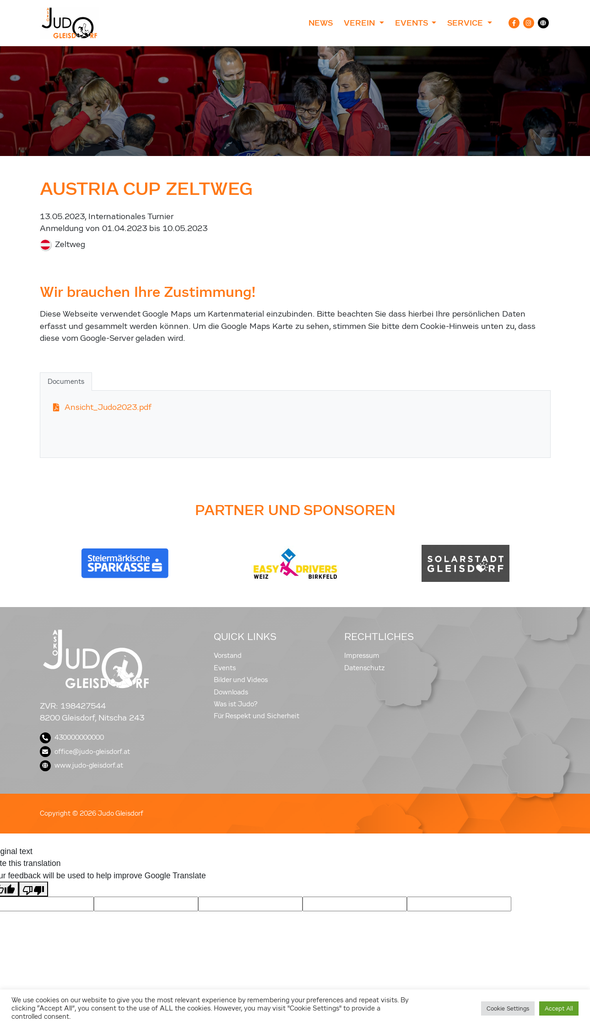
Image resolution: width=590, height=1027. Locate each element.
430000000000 (72, 737)
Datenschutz (364, 668)
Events (225, 668)
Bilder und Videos (241, 680)
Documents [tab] (66, 381)
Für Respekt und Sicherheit (256, 716)
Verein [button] (360, 23)
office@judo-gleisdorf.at (85, 751)
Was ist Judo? (236, 704)
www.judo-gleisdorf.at (81, 765)
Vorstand (228, 655)
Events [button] (412, 23)
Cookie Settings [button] (508, 1008)
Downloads (231, 692)
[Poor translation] (33, 889)
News (321, 23)
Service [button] (466, 23)
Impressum (361, 655)
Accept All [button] (559, 1008)
